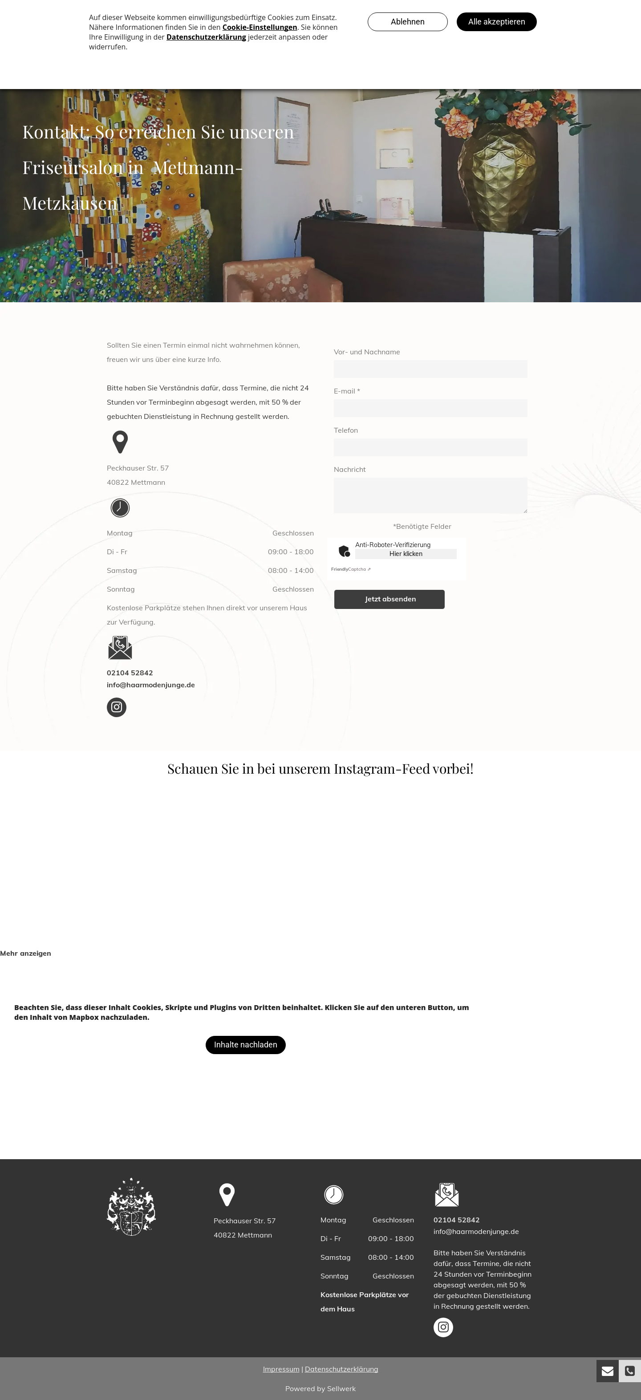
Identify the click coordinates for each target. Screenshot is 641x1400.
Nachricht (350, 469)
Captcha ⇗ (351, 569)
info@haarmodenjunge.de (151, 684)
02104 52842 (130, 672)
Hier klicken (405, 554)
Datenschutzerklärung (341, 1368)
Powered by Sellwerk (320, 1388)
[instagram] (116, 708)
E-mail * (347, 390)
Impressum (281, 1368)
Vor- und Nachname (367, 351)
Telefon (346, 430)
